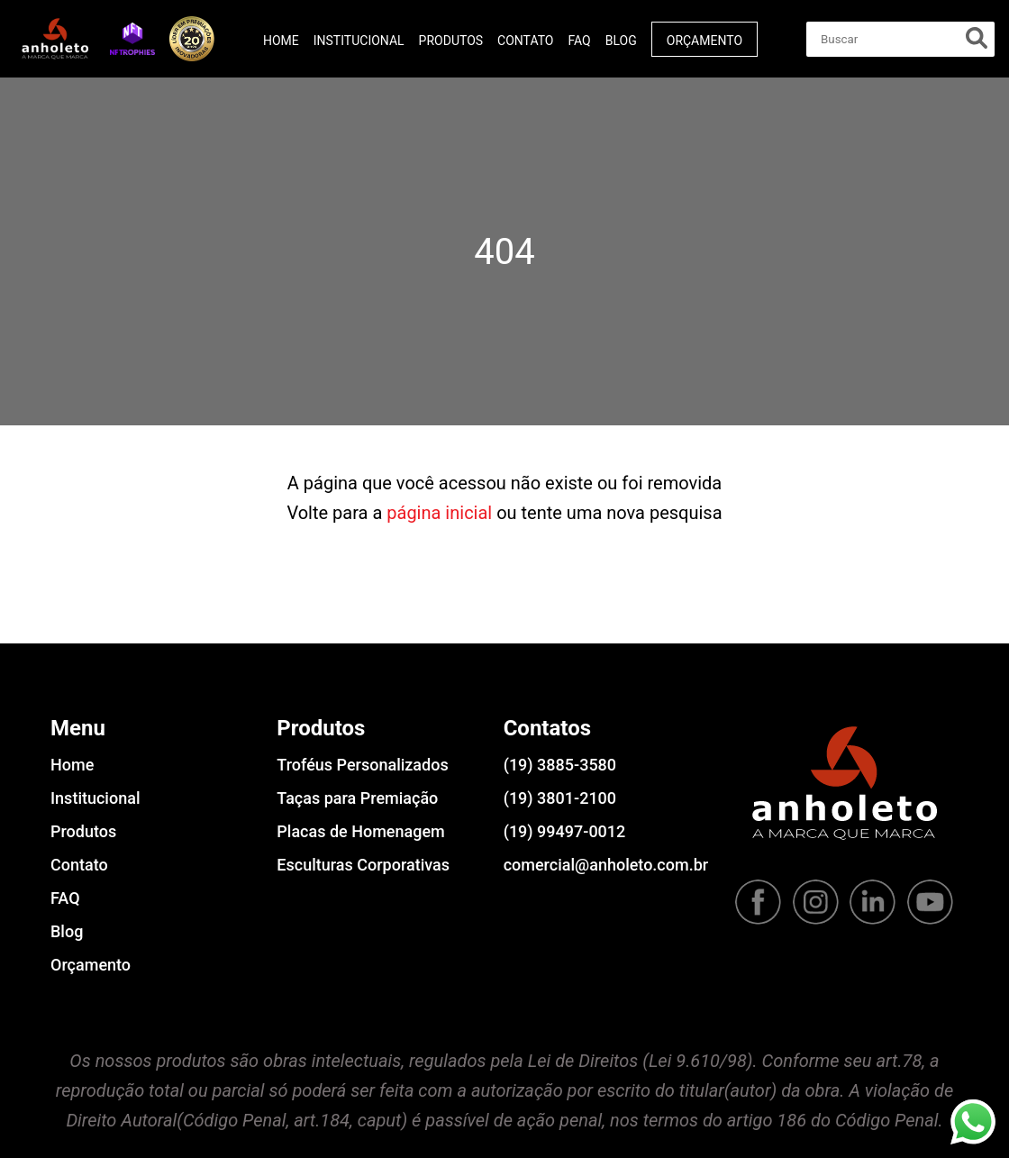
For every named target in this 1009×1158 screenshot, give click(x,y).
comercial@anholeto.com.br (606, 864)
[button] (132, 38)
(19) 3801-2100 (560, 798)
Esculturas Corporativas (363, 864)
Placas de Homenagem (360, 831)
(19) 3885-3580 (560, 764)
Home (281, 40)
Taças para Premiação (357, 798)
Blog (621, 40)
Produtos (451, 40)
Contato (525, 40)
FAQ (579, 40)
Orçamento (704, 40)
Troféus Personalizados (362, 764)
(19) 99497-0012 (565, 831)
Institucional (359, 40)
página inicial (439, 513)
